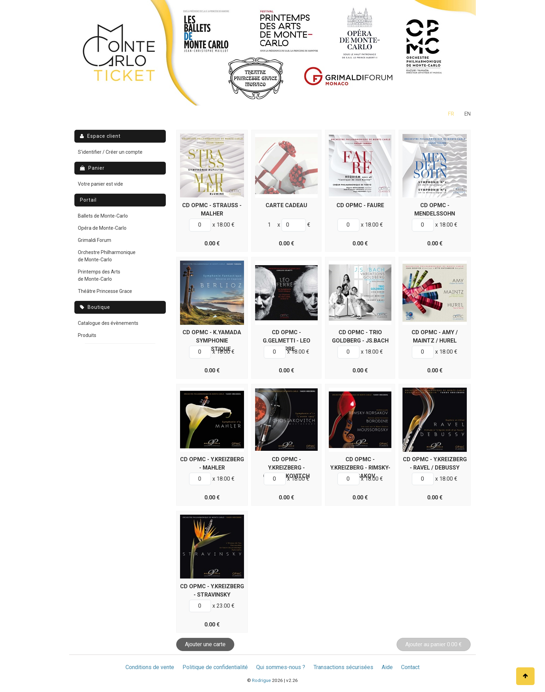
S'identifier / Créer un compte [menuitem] (110, 152)
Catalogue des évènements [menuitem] (108, 323)
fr (451, 114)
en (467, 114)
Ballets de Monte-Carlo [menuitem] (103, 216)
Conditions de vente (149, 667)
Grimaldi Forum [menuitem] (94, 240)
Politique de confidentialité (215, 667)
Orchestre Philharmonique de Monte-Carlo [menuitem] (107, 256)
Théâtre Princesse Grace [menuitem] (105, 291)
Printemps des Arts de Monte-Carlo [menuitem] (99, 275)
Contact (410, 667)
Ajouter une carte (205, 644)
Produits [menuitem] (87, 335)
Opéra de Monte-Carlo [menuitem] (102, 228)
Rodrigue (261, 680)
